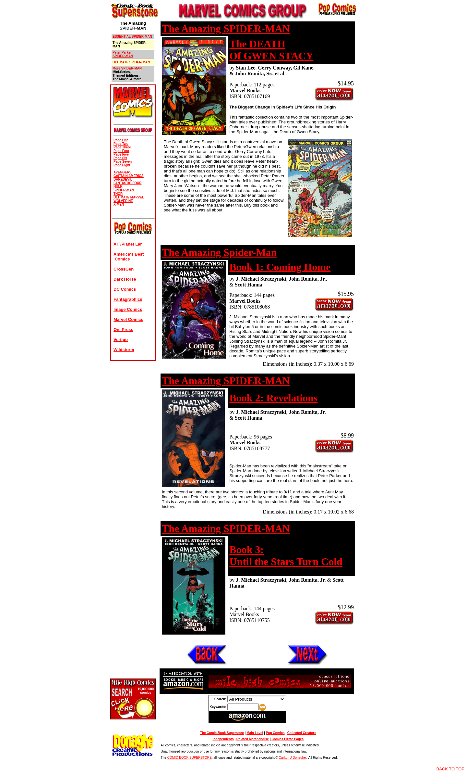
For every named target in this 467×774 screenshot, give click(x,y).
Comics (122, 259)
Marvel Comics (128, 319)
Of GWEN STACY (271, 56)
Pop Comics (275, 733)
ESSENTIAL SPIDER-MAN (132, 36)
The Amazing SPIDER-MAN (226, 28)
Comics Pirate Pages (287, 739)
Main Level (254, 733)
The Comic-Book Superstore (222, 733)
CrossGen (124, 269)
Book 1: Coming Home (279, 267)
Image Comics (128, 309)
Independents (223, 739)
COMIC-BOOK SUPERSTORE (189, 757)
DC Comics (125, 289)
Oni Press (123, 329)
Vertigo (121, 339)
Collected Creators (301, 733)
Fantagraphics (128, 299)
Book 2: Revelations (273, 398)
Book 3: (246, 549)
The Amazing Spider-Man (219, 252)
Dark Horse (125, 279)
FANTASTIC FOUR (127, 183)
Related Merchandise (252, 739)
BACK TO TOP (450, 769)
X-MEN (119, 204)
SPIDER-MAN (123, 56)
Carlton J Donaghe (292, 757)
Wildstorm (124, 349)
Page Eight (122, 165)
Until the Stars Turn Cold (285, 561)
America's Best (129, 254)
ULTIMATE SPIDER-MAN (131, 62)
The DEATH (257, 44)
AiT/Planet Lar (128, 244)
